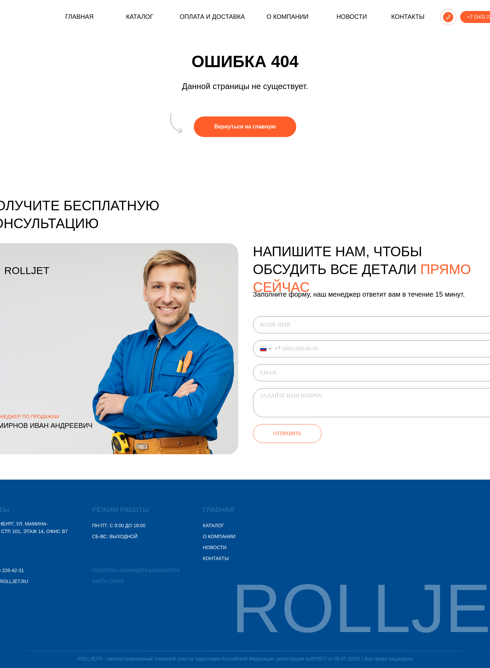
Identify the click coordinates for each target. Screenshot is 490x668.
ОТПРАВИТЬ (262, 433)
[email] (353, 372)
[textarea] (353, 402)
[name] (353, 324)
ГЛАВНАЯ (193, 510)
